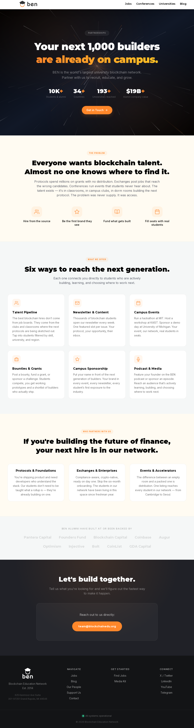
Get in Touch (97, 110)
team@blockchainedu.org (97, 626)
